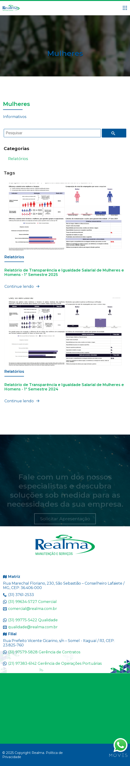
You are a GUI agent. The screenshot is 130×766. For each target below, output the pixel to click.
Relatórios (18, 158)
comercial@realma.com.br (32, 608)
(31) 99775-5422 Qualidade (33, 620)
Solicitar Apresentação (65, 523)
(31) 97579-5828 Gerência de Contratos (44, 652)
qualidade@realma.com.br (33, 627)
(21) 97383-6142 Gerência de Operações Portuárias (55, 663)
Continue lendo (22, 286)
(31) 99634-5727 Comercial (32, 601)
